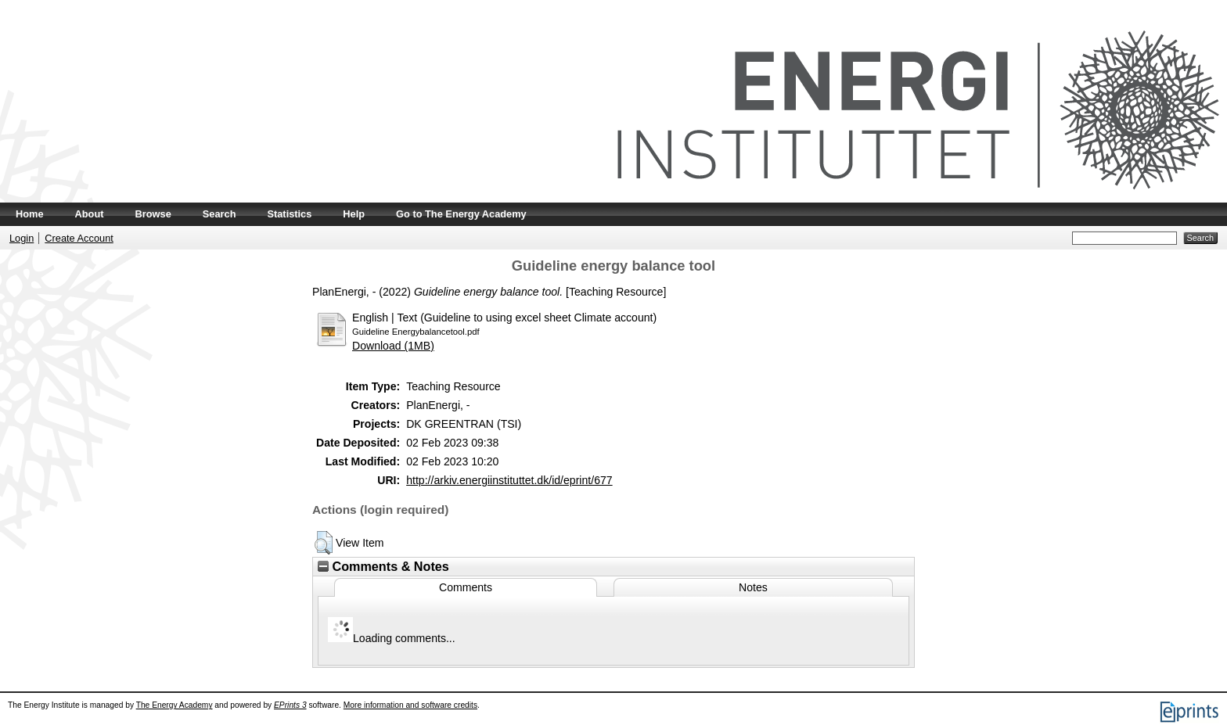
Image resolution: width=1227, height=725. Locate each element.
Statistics (289, 214)
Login (21, 238)
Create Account (79, 238)
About (89, 214)
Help (354, 214)
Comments (465, 587)
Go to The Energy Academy (461, 214)
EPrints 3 (290, 705)
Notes (753, 587)
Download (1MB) (393, 345)
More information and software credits (410, 705)
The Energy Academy (174, 705)
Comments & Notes (383, 566)
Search (219, 214)
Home (30, 214)
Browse (153, 214)
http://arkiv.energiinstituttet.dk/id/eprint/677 (509, 480)
